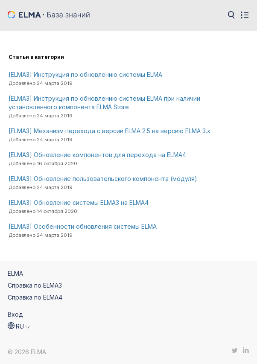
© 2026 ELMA (27, 351)
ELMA (15, 273)
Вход (15, 314)
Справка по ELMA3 (35, 285)
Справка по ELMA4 (35, 297)
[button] (19, 326)
